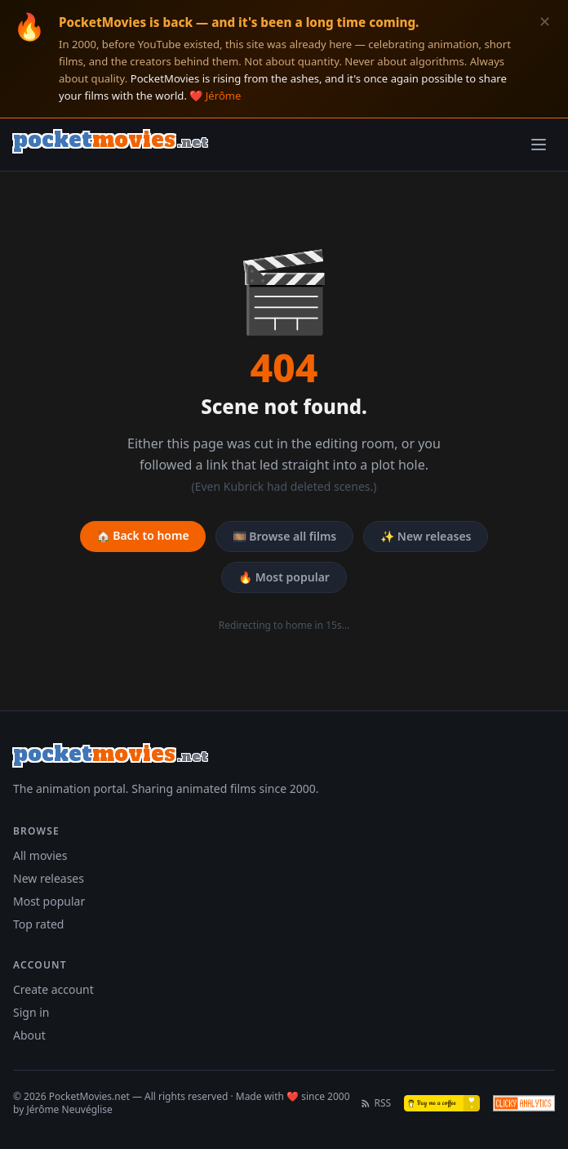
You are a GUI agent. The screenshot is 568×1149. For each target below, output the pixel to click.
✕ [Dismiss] (545, 21)
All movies (40, 855)
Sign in (31, 1012)
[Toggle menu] (538, 144)
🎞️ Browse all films (285, 536)
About (29, 1035)
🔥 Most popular (284, 577)
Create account (53, 989)
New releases (48, 878)
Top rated (38, 924)
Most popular (49, 901)
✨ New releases (425, 536)
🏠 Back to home (142, 535)
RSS (376, 1103)
